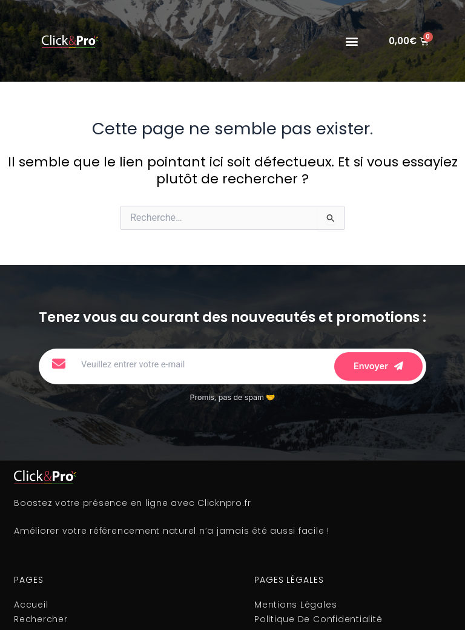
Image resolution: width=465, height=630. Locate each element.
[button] (351, 41)
